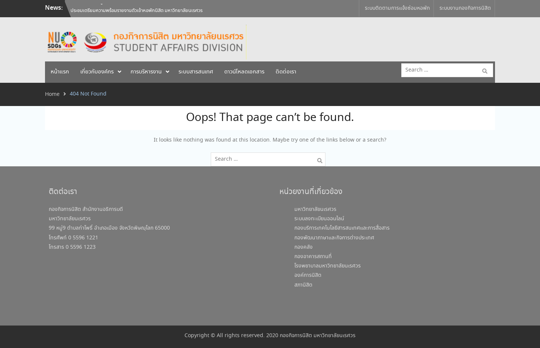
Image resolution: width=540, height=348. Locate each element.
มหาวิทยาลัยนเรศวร (315, 209)
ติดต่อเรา (286, 72)
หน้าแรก (60, 72)
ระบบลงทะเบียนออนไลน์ (319, 219)
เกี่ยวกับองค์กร (97, 72)
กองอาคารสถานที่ (313, 256)
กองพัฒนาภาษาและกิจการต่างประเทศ (334, 238)
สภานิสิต (303, 285)
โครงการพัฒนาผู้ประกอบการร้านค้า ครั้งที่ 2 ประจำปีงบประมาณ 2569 (136, 8)
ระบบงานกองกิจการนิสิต (465, 8)
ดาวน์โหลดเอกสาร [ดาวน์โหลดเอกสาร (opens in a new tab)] (244, 72)
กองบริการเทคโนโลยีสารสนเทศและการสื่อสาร (342, 228)
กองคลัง (303, 247)
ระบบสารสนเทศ (195, 72)
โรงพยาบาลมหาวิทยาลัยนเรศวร (327, 266)
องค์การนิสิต (307, 275)
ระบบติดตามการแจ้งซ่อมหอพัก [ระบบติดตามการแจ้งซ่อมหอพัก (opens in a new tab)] (397, 8)
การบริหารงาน (146, 72)
